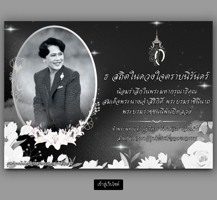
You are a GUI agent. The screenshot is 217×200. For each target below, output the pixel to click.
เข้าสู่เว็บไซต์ (108, 184)
